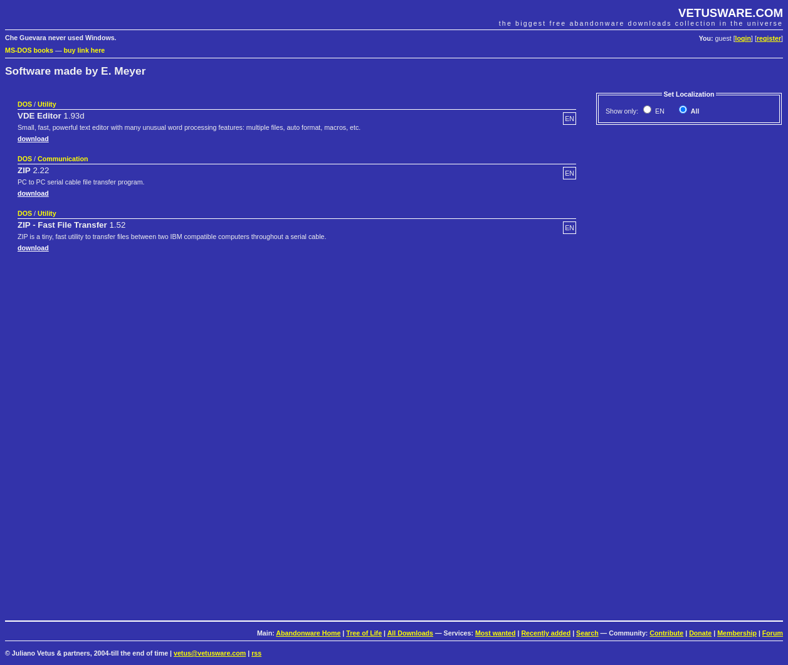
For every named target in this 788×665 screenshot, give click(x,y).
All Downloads (410, 633)
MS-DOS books (29, 50)
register (769, 38)
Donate (700, 633)
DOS (25, 104)
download (33, 138)
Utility (47, 104)
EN (659, 111)
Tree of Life (364, 633)
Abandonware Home (308, 633)
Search (587, 633)
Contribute (666, 633)
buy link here (84, 50)
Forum (772, 633)
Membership (737, 633)
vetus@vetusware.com (210, 653)
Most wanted (495, 633)
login (743, 38)
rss (256, 653)
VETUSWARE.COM (730, 12)
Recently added (545, 633)
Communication (63, 158)
